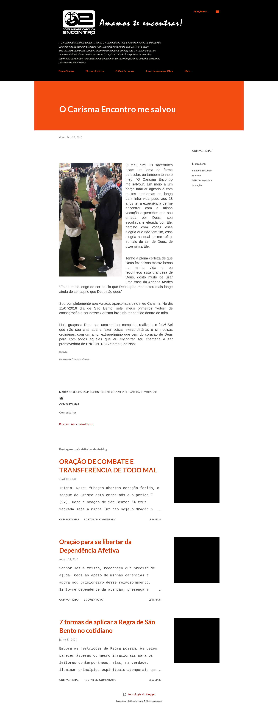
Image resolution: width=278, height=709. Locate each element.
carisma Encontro (202, 170)
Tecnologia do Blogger (139, 694)
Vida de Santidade (202, 180)
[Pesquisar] (200, 11)
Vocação (197, 185)
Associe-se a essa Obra (159, 71)
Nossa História (95, 71)
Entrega (196, 175)
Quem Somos (66, 71)
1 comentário (93, 599)
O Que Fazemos (124, 71)
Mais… (188, 71)
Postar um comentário (76, 424)
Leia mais (155, 519)
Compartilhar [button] (202, 150)
